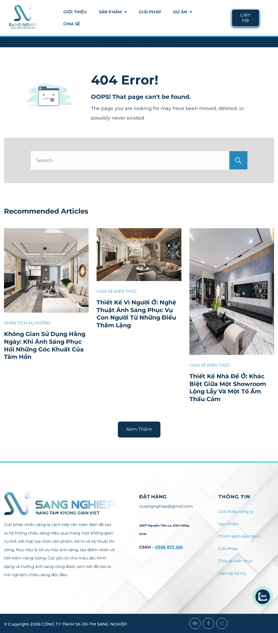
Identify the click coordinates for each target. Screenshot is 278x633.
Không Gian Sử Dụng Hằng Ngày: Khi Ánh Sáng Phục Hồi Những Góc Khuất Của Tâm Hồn (44, 345)
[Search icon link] (269, 18)
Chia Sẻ (71, 23)
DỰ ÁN (182, 11)
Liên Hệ (245, 18)
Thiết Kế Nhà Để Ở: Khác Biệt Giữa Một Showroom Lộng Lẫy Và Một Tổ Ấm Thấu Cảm (227, 388)
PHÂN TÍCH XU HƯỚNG (27, 322)
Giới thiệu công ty (235, 511)
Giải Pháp (150, 11)
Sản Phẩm (113, 11)
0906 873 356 (168, 547)
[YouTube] (195, 623)
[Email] (222, 623)
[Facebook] (208, 623)
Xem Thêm (139, 429)
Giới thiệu (75, 11)
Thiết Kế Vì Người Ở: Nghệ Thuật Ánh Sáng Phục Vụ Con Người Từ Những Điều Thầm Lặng (136, 314)
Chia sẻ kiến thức (235, 560)
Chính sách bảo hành (239, 536)
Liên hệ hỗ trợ (232, 573)
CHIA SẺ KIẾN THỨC (117, 291)
